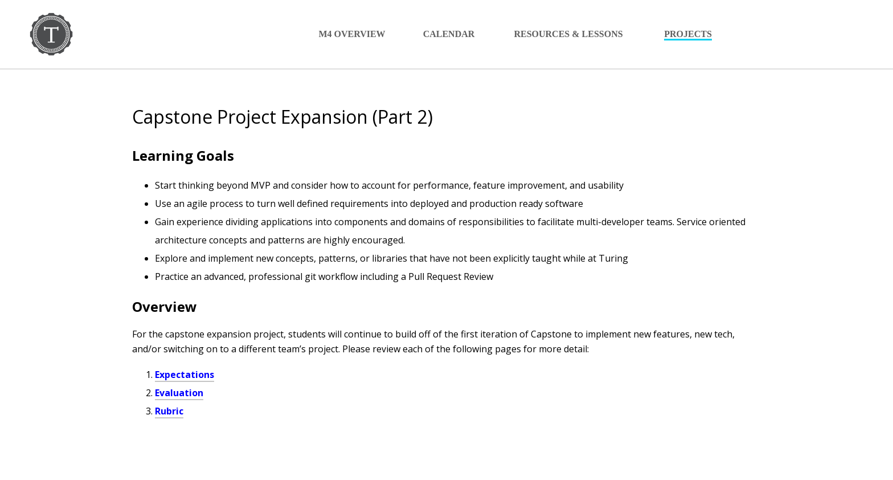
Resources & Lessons (568, 34)
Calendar (449, 34)
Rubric (169, 411)
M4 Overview (351, 34)
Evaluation (179, 393)
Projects (688, 34)
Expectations (184, 374)
